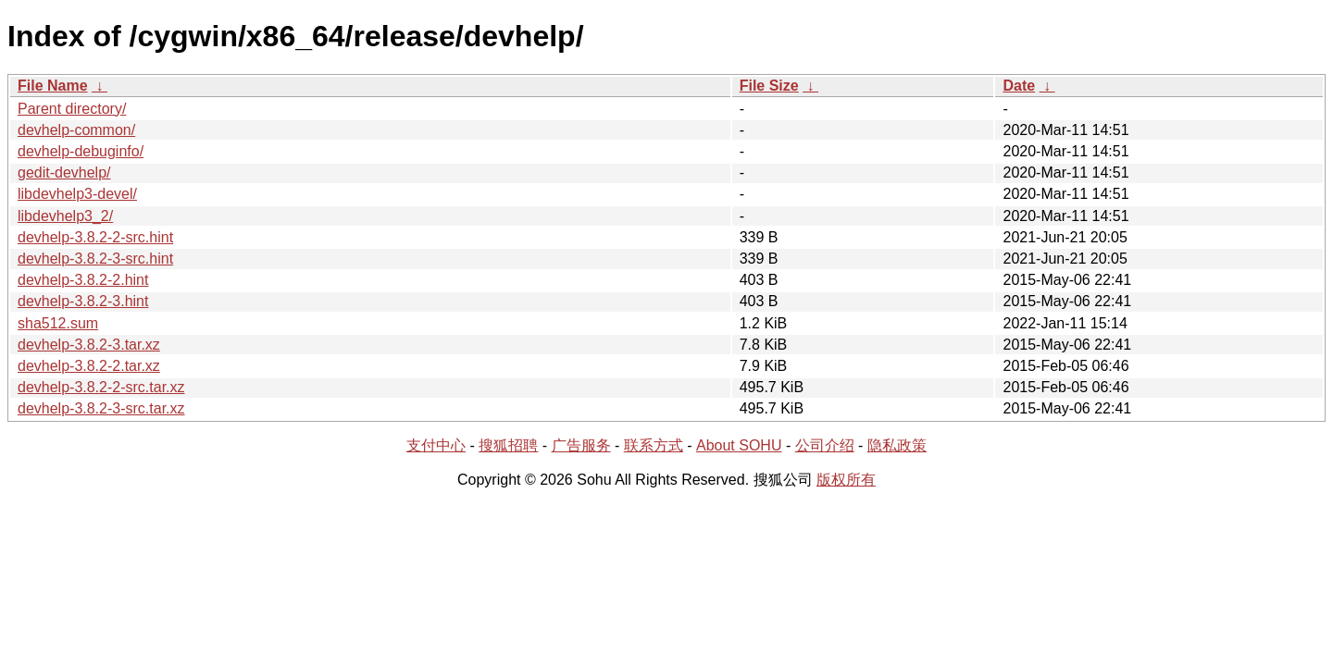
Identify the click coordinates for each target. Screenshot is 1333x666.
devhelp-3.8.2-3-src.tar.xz (101, 408)
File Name (53, 85)
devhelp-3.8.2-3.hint (83, 301)
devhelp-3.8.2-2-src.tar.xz (101, 387)
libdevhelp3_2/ (65, 216)
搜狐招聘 (508, 445)
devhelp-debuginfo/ (80, 151)
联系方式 (653, 445)
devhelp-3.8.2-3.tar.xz (89, 344)
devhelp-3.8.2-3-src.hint (95, 258)
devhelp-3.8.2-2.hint (83, 280)
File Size (769, 85)
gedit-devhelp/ (64, 172)
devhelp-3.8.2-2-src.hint (95, 237)
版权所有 (846, 479)
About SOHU (738, 445)
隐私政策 (897, 445)
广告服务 (581, 445)
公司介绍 (824, 445)
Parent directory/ (72, 109)
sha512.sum (58, 323)
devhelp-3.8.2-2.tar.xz (89, 366)
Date (1019, 85)
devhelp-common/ (76, 130)
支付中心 (436, 445)
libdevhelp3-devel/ (77, 194)
